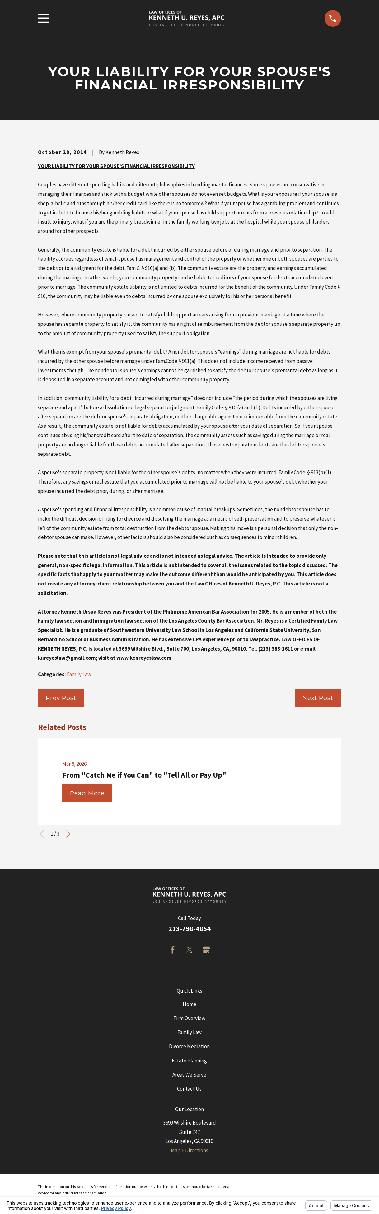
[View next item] (68, 834)
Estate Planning (189, 1060)
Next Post (317, 697)
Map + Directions (189, 1150)
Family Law (79, 674)
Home (189, 1004)
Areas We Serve (189, 1074)
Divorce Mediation (189, 1046)
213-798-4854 (189, 928)
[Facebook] (172, 950)
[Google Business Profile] (206, 950)
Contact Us (189, 1088)
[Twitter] (189, 950)
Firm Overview (189, 1018)
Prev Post (61, 697)
